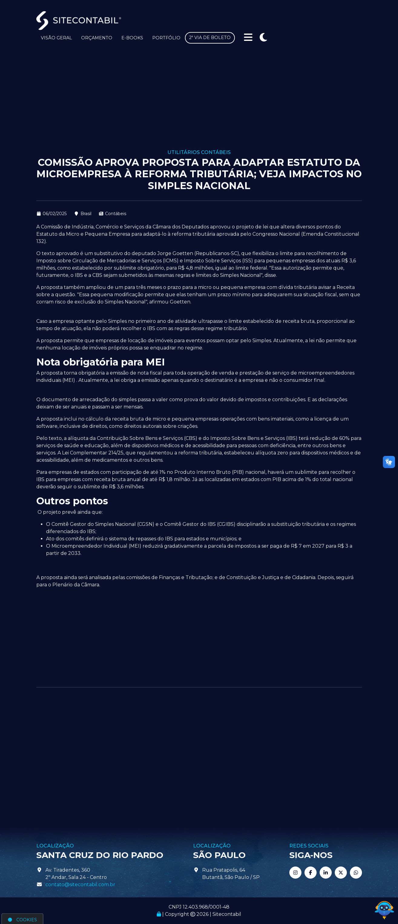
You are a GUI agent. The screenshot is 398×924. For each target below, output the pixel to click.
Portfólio (166, 38)
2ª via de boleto (210, 37)
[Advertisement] (199, 104)
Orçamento (96, 38)
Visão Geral (56, 38)
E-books (132, 38)
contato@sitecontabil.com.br (80, 884)
